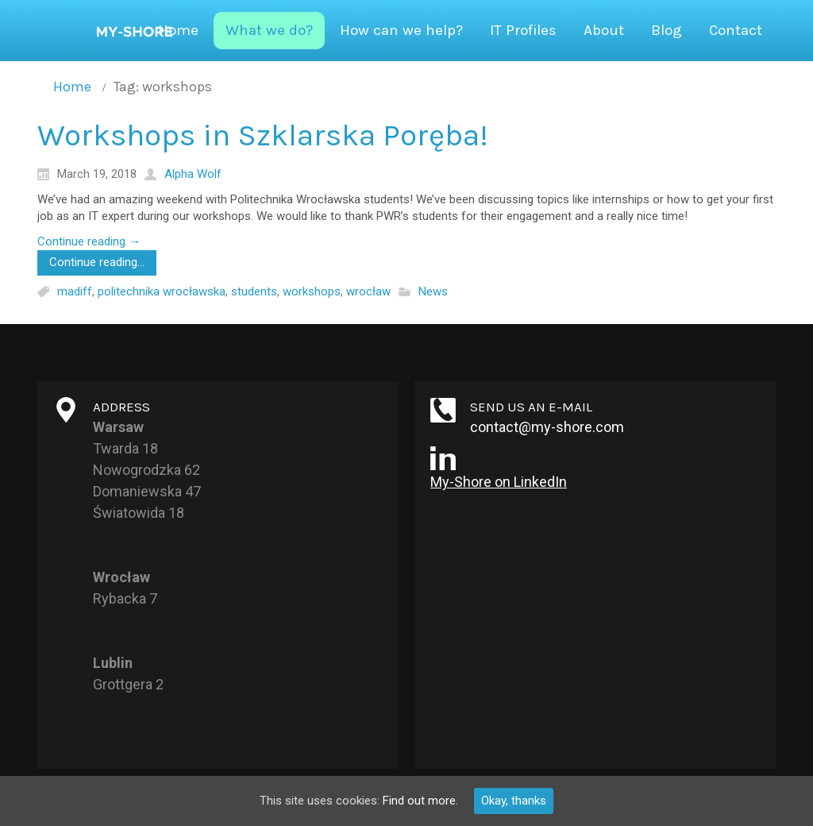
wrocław (368, 291)
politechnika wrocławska (161, 291)
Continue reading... (96, 262)
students (254, 291)
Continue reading (89, 241)
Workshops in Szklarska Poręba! (262, 135)
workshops (312, 291)
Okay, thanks (513, 800)
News (433, 291)
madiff (74, 291)
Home (72, 86)
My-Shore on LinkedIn (498, 481)
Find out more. (420, 800)
